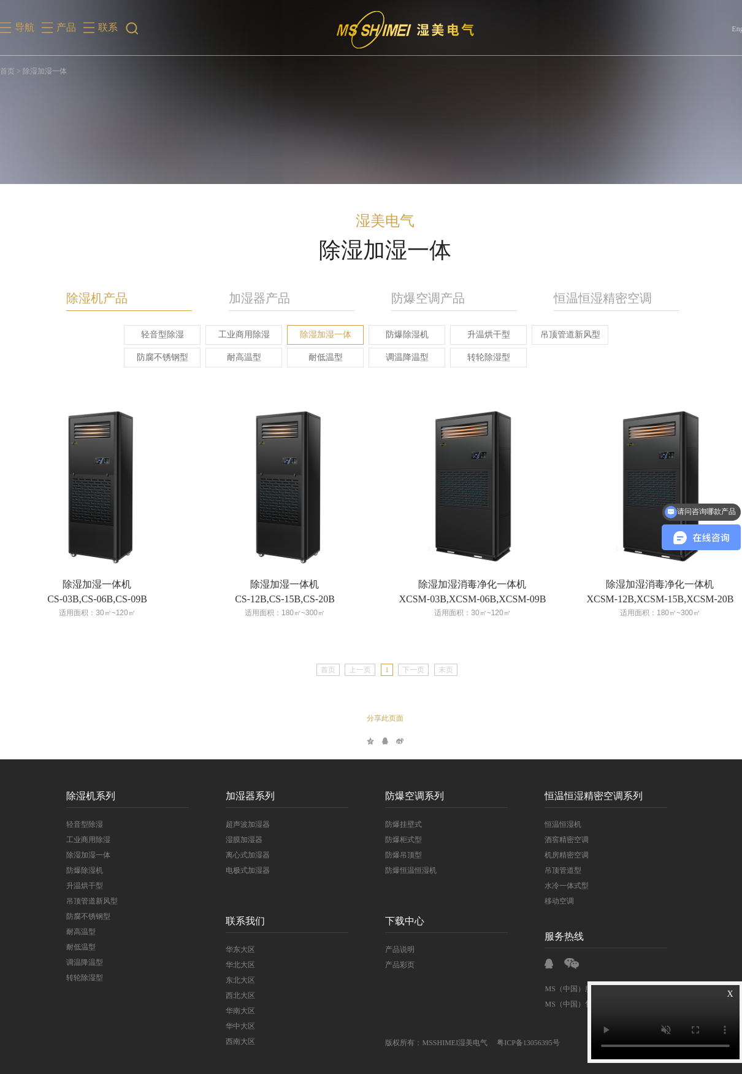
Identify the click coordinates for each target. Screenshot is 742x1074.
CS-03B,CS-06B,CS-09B (86, 599)
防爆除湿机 (394, 334)
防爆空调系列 (402, 796)
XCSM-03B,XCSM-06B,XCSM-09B (460, 599)
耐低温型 (313, 357)
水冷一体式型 (555, 885)
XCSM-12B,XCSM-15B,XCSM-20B (648, 599)
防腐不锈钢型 (150, 357)
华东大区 (228, 949)
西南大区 (228, 1041)
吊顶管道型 (551, 870)
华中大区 (228, 1026)
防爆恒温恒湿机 (399, 870)
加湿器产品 (247, 298)
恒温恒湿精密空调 (591, 298)
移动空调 (547, 901)
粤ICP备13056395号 (516, 1042)
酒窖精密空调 (555, 839)
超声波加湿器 (236, 824)
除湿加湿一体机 (85, 584)
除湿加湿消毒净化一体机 (460, 584)
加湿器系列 (238, 796)
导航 (24, 27)
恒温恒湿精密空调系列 (582, 796)
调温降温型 (394, 357)
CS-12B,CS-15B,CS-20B (273, 599)
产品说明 (388, 949)
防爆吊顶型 (391, 855)
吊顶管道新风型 (558, 334)
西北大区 (228, 995)
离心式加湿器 (236, 855)
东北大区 (228, 980)
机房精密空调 (555, 855)
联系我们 (233, 921)
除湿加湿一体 (313, 334)
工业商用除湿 (232, 334)
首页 (7, 71)
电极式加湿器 (236, 870)
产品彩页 (388, 965)
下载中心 (393, 921)
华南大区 (228, 1011)
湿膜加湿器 (232, 839)
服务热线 (552, 936)
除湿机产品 (85, 298)
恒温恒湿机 (551, 824)
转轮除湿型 (476, 357)
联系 (108, 27)
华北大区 (228, 965)
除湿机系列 (79, 796)
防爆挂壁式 (391, 824)
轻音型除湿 (150, 334)
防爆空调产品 (416, 298)
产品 (66, 27)
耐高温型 (232, 357)
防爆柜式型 (391, 839)
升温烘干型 (476, 334)
